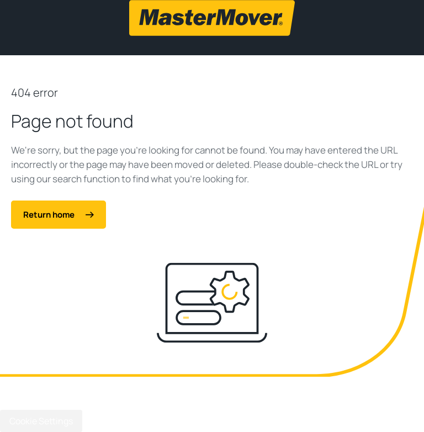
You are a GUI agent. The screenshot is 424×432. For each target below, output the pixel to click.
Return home (58, 214)
